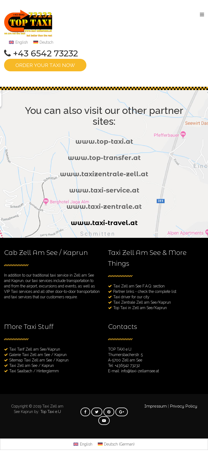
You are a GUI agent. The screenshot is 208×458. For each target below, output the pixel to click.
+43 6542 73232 (45, 53)
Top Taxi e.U (50, 411)
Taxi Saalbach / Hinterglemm (34, 371)
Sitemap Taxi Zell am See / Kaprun (39, 360)
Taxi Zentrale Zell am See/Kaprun (142, 302)
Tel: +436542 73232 (124, 365)
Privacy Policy (183, 406)
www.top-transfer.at (104, 158)
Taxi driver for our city (131, 297)
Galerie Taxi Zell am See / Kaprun (38, 355)
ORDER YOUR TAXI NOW (45, 65)
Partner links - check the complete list (144, 291)
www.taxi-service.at (104, 190)
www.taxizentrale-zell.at (104, 174)
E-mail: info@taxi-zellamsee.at (133, 371)
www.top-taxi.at (104, 141)
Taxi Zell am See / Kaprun (31, 365)
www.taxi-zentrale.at (104, 206)
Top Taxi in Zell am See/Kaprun (140, 308)
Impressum (155, 406)
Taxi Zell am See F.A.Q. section (139, 286)
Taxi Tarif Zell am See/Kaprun (34, 349)
